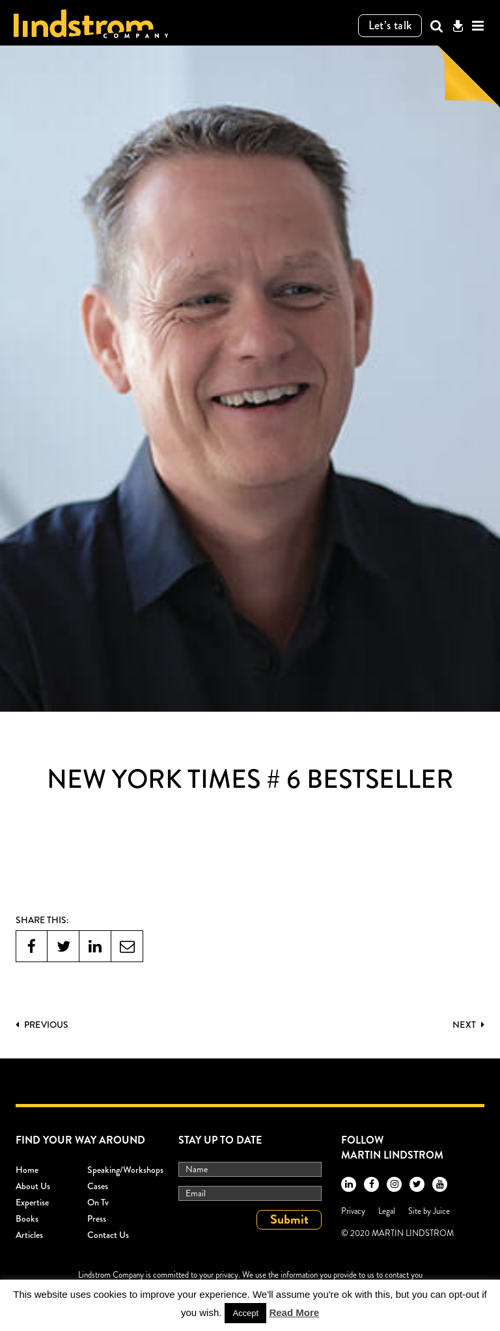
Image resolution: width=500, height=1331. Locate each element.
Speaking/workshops (125, 1169)
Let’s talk (390, 25)
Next (468, 1024)
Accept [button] (245, 1313)
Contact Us (108, 1234)
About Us (33, 1185)
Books (27, 1218)
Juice (441, 1211)
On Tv (98, 1202)
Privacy (353, 1211)
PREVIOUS (42, 1024)
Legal (386, 1211)
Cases (97, 1185)
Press (96, 1218)
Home (27, 1169)
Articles (29, 1234)
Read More (294, 1312)
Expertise (32, 1202)
